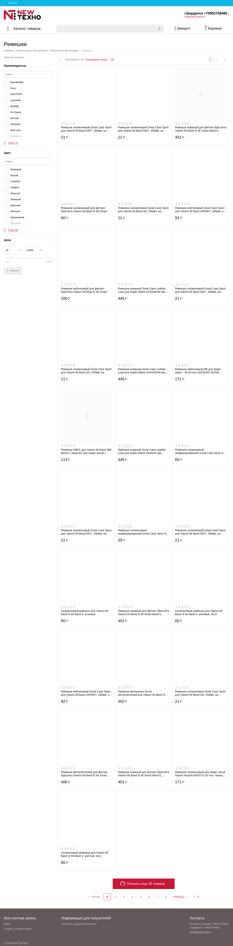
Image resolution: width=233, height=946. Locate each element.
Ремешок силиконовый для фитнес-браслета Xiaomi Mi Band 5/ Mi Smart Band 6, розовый (84, 209)
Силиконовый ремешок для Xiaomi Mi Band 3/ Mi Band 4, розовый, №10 (198, 612)
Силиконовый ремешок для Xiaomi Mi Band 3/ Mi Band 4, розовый (84, 612)
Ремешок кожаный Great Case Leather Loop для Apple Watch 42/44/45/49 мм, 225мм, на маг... (142, 290)
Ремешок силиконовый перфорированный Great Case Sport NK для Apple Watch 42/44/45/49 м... (200, 451)
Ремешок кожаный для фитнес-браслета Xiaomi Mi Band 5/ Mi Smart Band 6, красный (200, 129)
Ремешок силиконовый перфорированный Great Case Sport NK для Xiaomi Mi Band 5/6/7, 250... (143, 532)
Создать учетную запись (18, 928)
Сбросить (13, 270)
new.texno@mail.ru (200, 932)
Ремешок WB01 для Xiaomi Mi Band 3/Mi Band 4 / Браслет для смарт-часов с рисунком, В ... (86, 451)
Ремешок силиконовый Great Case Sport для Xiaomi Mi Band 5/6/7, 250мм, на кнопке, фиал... (86, 129)
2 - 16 (196, 896)
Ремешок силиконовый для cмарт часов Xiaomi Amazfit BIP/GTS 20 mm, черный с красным (200, 774)
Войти (7, 923)
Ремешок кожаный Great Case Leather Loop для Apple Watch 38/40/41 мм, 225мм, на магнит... (142, 451)
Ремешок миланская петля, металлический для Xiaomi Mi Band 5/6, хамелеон (142, 693)
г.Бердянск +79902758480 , (206, 13)
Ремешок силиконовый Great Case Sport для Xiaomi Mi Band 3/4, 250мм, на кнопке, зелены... (143, 209)
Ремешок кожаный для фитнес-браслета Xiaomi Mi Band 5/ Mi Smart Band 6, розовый (143, 774)
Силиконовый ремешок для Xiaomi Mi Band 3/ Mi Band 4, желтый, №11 (84, 854)
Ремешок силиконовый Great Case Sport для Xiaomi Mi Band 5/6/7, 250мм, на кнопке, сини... (143, 129)
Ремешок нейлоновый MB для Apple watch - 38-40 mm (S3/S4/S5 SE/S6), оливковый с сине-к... (198, 371)
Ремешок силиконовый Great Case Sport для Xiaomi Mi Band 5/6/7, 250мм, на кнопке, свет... (200, 290)
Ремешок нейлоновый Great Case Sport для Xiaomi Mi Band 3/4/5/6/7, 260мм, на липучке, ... (200, 209)
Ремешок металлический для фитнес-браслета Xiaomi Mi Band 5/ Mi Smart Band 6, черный (85, 774)
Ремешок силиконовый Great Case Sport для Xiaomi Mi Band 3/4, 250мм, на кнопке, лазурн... (200, 693)
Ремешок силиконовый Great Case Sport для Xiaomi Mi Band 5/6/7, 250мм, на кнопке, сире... (86, 532)
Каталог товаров (27, 28)
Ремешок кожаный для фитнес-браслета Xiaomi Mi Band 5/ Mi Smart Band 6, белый (143, 612)
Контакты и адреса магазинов (78, 923)
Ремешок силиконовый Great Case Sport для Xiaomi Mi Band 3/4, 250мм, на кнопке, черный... (86, 371)
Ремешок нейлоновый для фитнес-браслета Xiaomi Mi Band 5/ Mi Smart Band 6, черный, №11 (84, 290)
